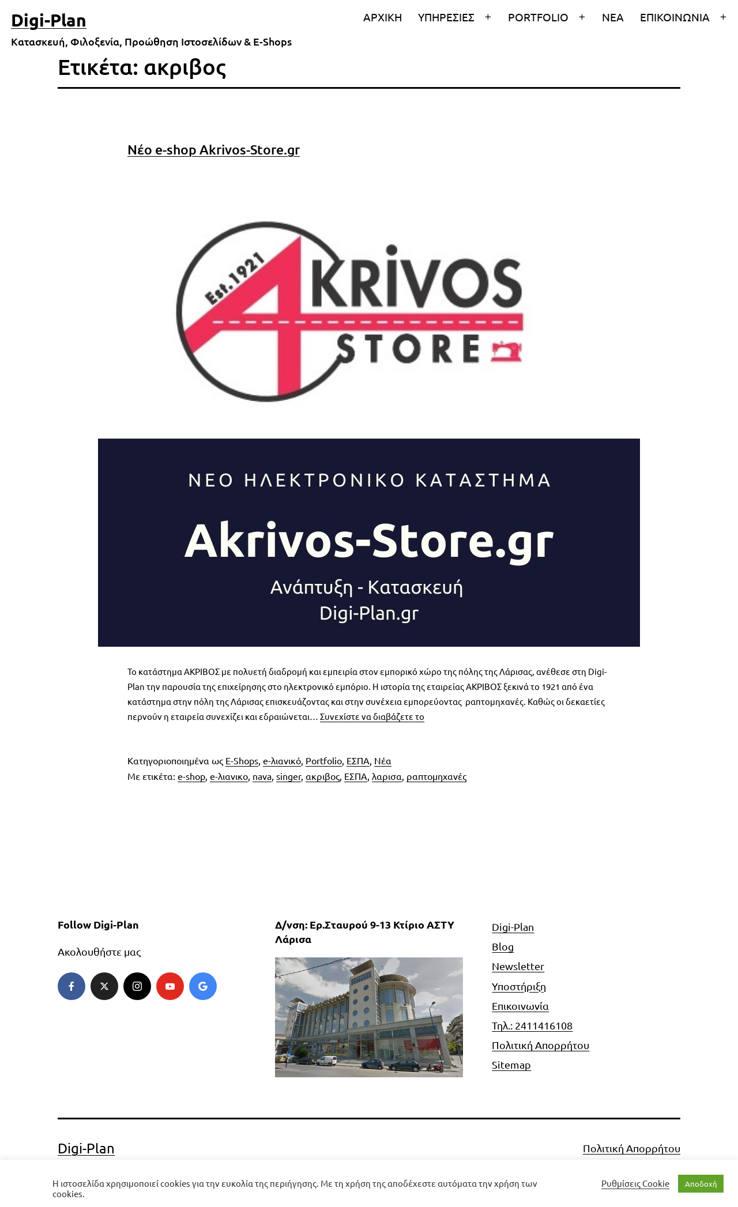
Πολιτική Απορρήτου (540, 1045)
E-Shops (241, 760)
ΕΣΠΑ (358, 760)
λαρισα (387, 776)
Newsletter (518, 966)
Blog (503, 946)
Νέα (382, 760)
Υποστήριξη (519, 986)
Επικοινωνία (520, 1005)
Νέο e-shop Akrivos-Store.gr (213, 149)
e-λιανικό (282, 760)
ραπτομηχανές (436, 776)
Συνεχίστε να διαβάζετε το (372, 716)
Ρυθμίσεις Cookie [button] (635, 1183)
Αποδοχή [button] (701, 1184)
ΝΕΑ (613, 17)
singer (288, 776)
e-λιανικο (229, 776)
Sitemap (511, 1064)
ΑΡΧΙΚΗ (382, 17)
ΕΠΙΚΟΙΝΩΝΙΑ (675, 17)
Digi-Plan (48, 20)
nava (262, 776)
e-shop (191, 776)
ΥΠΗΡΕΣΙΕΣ (446, 17)
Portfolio (324, 760)
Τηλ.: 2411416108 (532, 1025)
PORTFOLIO (538, 17)
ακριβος (323, 776)
